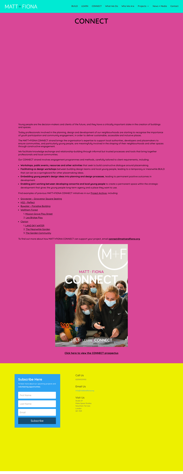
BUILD (74, 7)
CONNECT (97, 7)
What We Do (111, 7)
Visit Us (79, 397)
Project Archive (99, 193)
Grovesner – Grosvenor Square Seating (41, 198)
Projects (142, 7)
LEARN (84, 7)
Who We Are (128, 7)
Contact (174, 7)
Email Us (80, 386)
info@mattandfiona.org (84, 391)
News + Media (160, 7)
